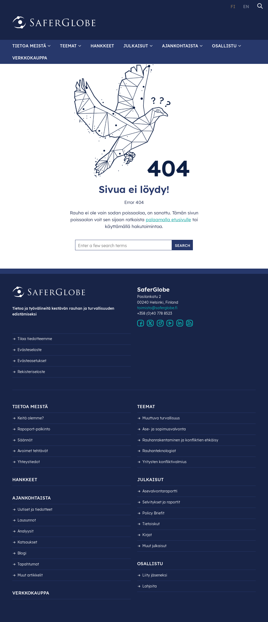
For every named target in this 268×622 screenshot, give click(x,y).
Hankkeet (102, 45)
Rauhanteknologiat (159, 450)
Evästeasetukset (32, 360)
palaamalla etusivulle (168, 219)
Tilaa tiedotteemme (35, 338)
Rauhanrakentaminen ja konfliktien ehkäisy (180, 440)
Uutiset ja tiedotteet (35, 509)
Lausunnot (27, 520)
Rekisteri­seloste (31, 371)
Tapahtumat (28, 564)
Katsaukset (27, 542)
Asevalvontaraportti (159, 491)
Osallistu (224, 45)
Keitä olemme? (31, 418)
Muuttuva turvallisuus (161, 418)
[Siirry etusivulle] (54, 22)
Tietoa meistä (29, 45)
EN (246, 6)
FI (233, 6)
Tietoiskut (151, 523)
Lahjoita (149, 586)
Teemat (68, 45)
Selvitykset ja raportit (161, 502)
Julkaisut (135, 45)
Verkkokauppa (29, 57)
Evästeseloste (30, 349)
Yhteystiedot (29, 461)
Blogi (22, 553)
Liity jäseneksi (154, 575)
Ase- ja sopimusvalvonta (164, 429)
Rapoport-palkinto (34, 429)
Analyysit (26, 531)
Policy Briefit (153, 513)
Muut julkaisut (154, 545)
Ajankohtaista (180, 45)
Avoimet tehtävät (33, 450)
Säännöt (25, 440)
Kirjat (147, 534)
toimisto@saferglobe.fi (157, 308)
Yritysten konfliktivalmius (164, 461)
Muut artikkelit (30, 575)
